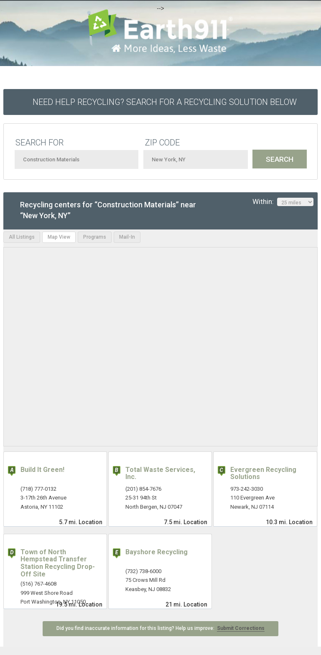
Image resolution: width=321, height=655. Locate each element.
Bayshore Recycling (156, 552)
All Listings (22, 237)
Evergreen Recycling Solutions (263, 473)
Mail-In (127, 237)
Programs (94, 237)
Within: (282, 201)
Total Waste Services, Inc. (160, 473)
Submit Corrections (241, 628)
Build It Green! (42, 470)
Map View (59, 237)
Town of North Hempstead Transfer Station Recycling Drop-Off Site (57, 563)
